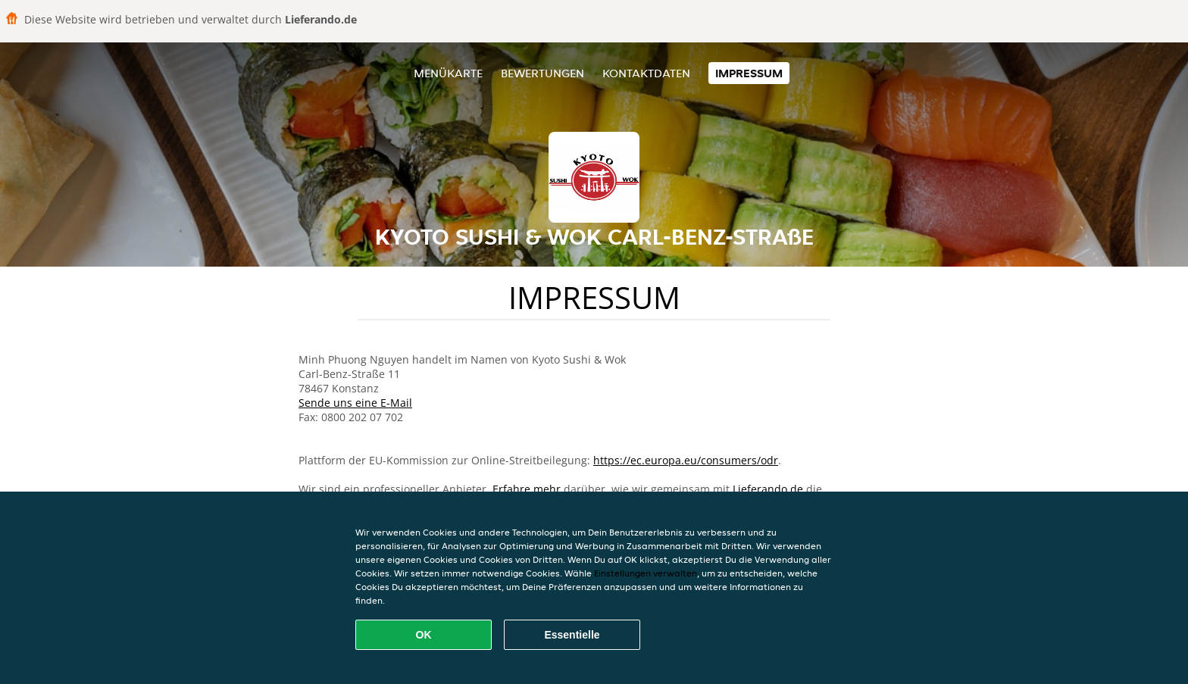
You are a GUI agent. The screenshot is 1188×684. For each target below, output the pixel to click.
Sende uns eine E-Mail (355, 402)
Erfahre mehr (526, 489)
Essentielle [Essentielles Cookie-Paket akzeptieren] (571, 635)
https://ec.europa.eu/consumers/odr (685, 460)
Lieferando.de (768, 489)
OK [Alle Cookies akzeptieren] (424, 635)
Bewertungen (542, 73)
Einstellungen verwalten (645, 573)
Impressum (749, 73)
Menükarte (448, 73)
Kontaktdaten (646, 73)
